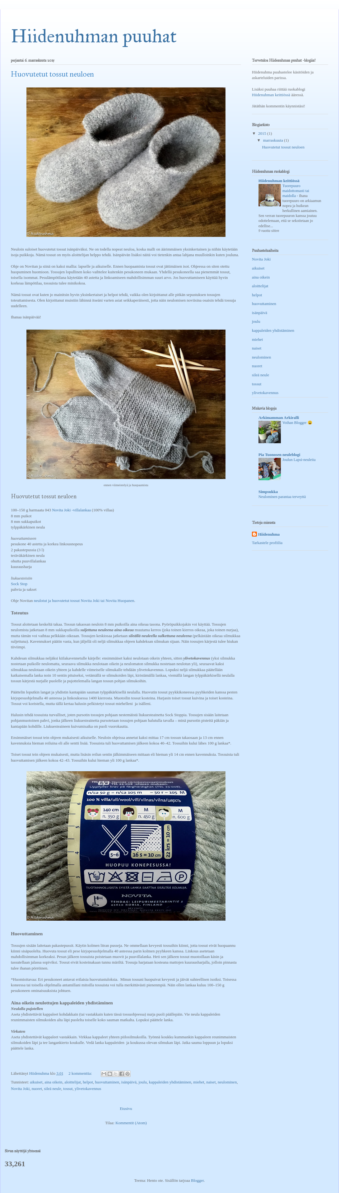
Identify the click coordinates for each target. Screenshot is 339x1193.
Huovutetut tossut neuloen (52, 74)
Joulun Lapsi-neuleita (299, 460)
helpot (88, 1082)
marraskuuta (273, 140)
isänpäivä (129, 1082)
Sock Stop (19, 583)
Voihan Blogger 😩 (297, 422)
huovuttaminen (107, 1082)
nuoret (37, 1088)
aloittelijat (72, 1082)
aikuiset (36, 1082)
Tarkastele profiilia (267, 542)
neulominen (227, 1082)
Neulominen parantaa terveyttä (282, 497)
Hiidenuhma (269, 534)
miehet (198, 1082)
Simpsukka (268, 491)
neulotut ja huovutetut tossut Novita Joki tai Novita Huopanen (84, 600)
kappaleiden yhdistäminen (170, 1082)
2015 (262, 133)
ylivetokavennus (88, 1088)
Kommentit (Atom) (131, 1122)
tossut (67, 1088)
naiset (211, 1082)
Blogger (197, 1180)
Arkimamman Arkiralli (278, 417)
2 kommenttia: (80, 1073)
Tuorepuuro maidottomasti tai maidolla (295, 191)
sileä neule (52, 1088)
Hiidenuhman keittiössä (271, 94)
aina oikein (53, 1082)
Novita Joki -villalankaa (71, 510)
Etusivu (126, 1108)
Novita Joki (20, 1088)
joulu (142, 1082)
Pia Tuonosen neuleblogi (279, 454)
